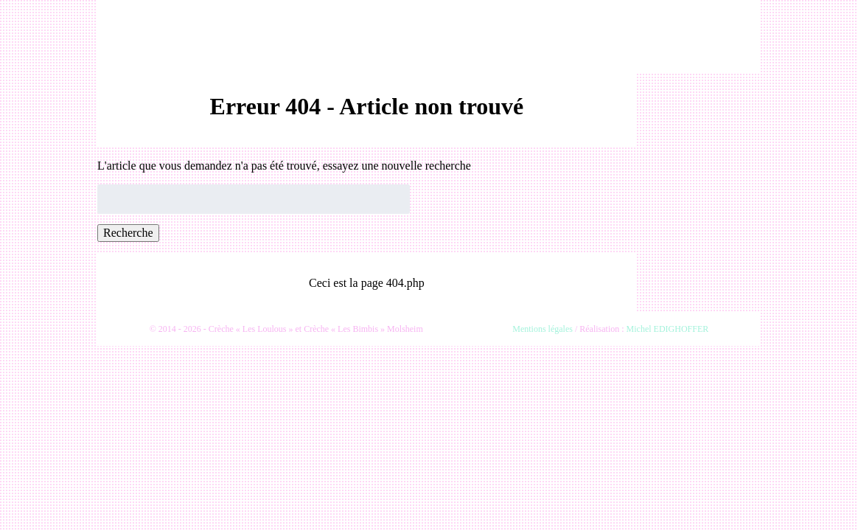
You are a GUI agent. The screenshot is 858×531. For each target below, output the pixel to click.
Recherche (128, 232)
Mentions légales (542, 329)
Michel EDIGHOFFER (668, 329)
